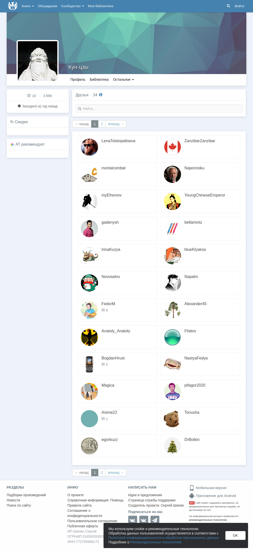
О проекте (75, 495)
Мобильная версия (207, 488)
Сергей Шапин (172, 505)
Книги (28, 6)
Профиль (77, 79)
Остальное (123, 79)
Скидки (21, 122)
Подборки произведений (26, 495)
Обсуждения (47, 6)
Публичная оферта (82, 526)
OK (235, 535)
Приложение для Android (212, 495)
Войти (239, 6)
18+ (192, 502)
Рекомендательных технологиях (156, 542)
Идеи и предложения (145, 495)
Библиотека (99, 79)
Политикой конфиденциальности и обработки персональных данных (163, 538)
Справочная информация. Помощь (95, 500)
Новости (13, 500)
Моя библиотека (100, 6)
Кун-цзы (78, 67)
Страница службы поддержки (151, 500)
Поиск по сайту (19, 505)
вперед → (116, 124)
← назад (82, 124)
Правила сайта (79, 505)
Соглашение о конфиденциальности (84, 513)
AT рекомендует (30, 144)
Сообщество (72, 6)
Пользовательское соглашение (92, 521)
